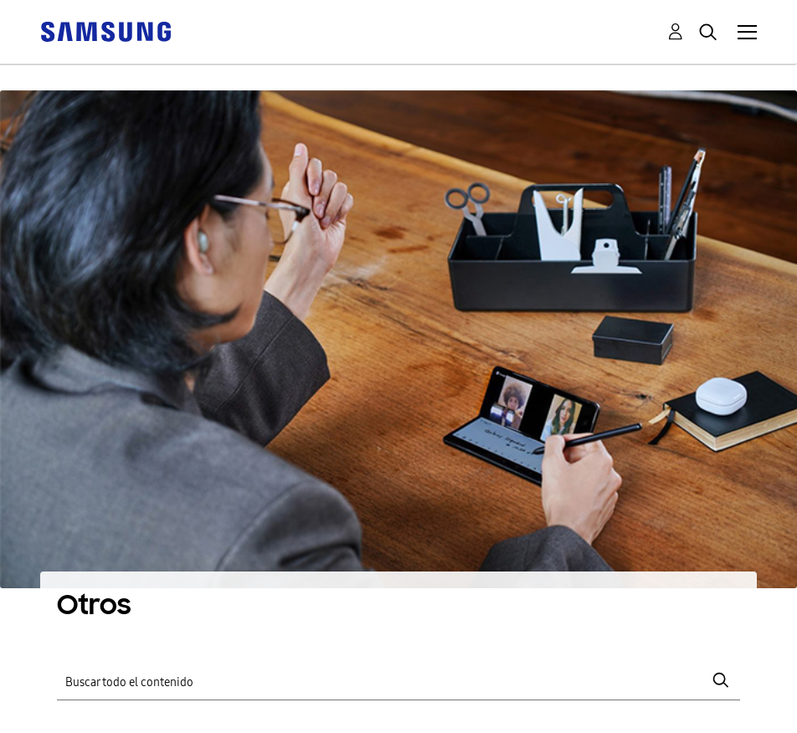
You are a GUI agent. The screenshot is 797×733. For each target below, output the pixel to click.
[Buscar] (399, 680)
